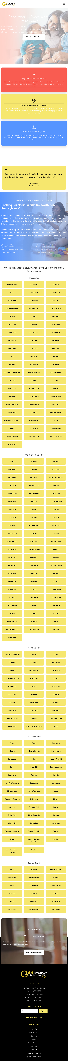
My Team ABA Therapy (34, 1057)
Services (34, 1036)
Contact (34, 1050)
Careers (34, 1046)
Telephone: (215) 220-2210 (34, 997)
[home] (9, 4)
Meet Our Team (34, 1032)
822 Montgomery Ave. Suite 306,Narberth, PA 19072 (34, 989)
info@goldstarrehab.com (34, 994)
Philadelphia (34, 277)
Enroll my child (34, 37)
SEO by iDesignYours (34, 1018)
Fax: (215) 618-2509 (34, 1000)
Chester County (34, 863)
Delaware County (34, 736)
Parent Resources (34, 1043)
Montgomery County (34, 454)
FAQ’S (34, 1039)
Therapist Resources (34, 1053)
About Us (34, 1029)
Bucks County (34, 647)
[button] (64, 4)
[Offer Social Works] (12, 284)
